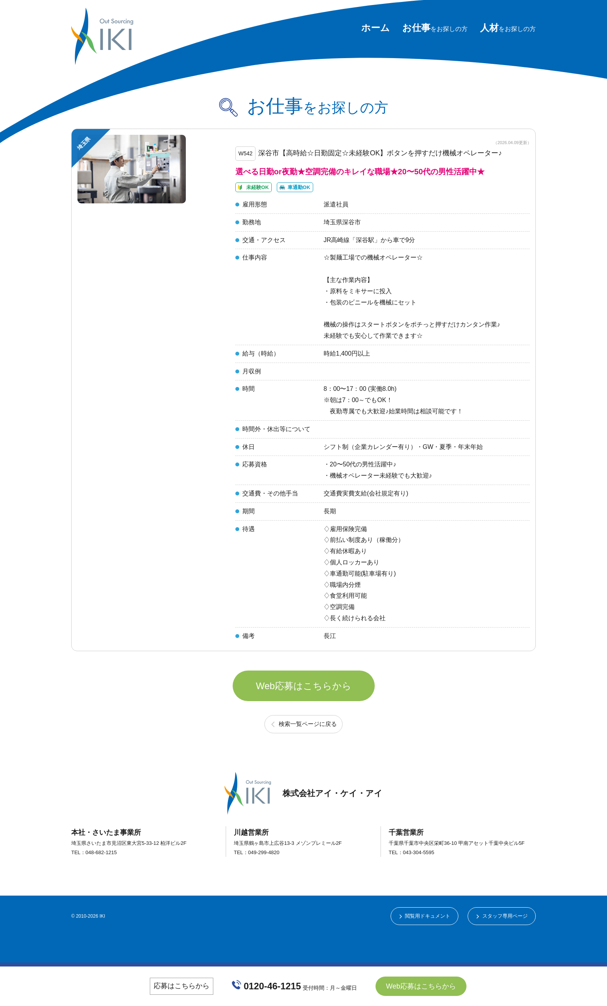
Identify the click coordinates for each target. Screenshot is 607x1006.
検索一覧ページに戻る (308, 753)
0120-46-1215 (272, 986)
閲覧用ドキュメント (421, 946)
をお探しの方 (435, 29)
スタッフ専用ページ (502, 946)
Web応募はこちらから (304, 708)
